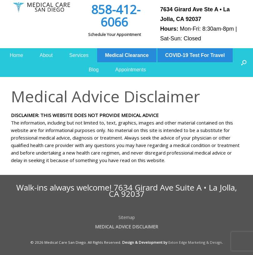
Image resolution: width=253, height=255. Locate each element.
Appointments (130, 69)
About (46, 55)
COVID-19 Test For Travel (195, 55)
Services (78, 55)
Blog (94, 69)
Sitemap (126, 217)
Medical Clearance (127, 55)
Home (16, 55)
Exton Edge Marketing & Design (195, 242)
